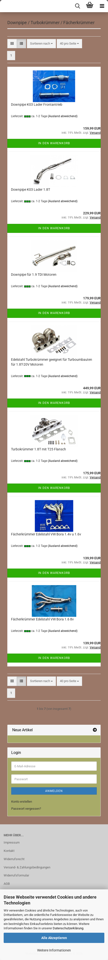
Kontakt (9, 851)
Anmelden (54, 791)
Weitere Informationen (54, 950)
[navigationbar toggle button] (102, 6)
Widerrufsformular (16, 875)
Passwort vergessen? (26, 808)
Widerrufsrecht (14, 859)
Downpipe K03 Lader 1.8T (30, 189)
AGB (7, 883)
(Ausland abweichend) (62, 116)
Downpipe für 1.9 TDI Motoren (33, 274)
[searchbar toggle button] (77, 6)
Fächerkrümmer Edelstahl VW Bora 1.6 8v (42, 619)
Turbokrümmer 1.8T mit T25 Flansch (38, 449)
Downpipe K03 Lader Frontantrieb (36, 104)
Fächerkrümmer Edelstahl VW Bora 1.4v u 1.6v (46, 534)
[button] (12, 43)
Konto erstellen (21, 801)
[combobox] (41, 43)
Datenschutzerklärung (68, 928)
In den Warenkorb (54, 143)
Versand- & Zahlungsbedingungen (27, 867)
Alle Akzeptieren (54, 938)
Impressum (12, 842)
